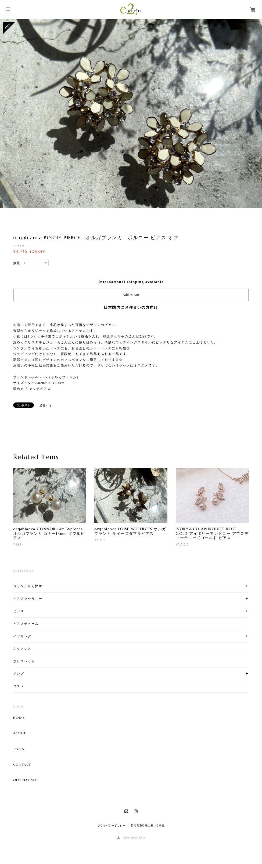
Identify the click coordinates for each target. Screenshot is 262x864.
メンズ (18, 673)
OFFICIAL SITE (26, 780)
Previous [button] (5, 113)
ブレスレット (24, 661)
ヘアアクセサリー (27, 599)
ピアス (18, 611)
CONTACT (22, 765)
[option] (131, 113)
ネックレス (22, 649)
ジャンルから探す (27, 586)
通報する (46, 405)
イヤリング (22, 636)
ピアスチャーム (26, 624)
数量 (16, 263)
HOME (19, 718)
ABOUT (19, 733)
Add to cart (131, 295)
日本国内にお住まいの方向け (131, 308)
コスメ (18, 686)
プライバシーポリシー (111, 825)
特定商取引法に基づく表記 (147, 825)
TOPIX (18, 749)
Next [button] (256, 113)
